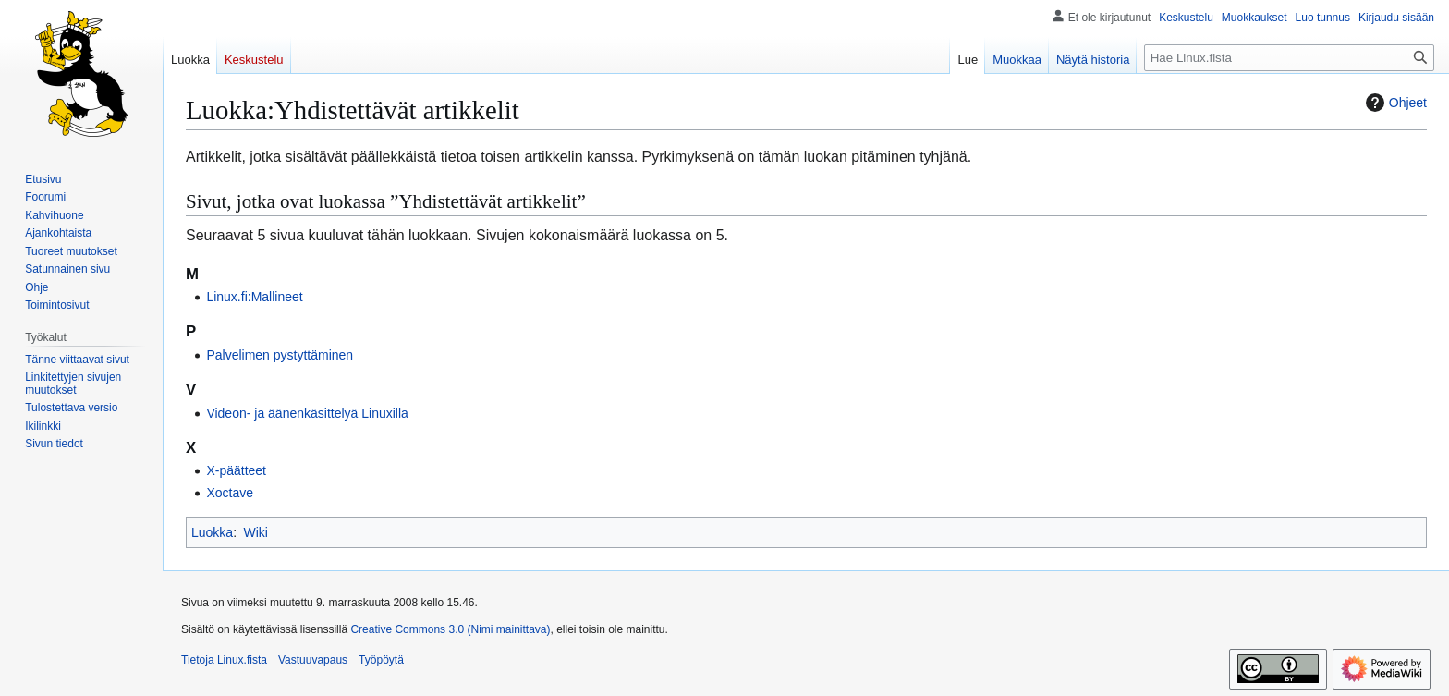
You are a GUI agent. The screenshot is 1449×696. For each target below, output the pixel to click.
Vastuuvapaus (312, 659)
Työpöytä (381, 659)
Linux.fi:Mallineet (254, 296)
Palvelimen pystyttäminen (279, 355)
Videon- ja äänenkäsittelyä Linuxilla (307, 413)
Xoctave (229, 492)
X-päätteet (236, 470)
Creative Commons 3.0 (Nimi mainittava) (450, 629)
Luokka (212, 532)
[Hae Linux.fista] (1289, 57)
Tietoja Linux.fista (224, 659)
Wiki (255, 532)
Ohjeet (1394, 102)
